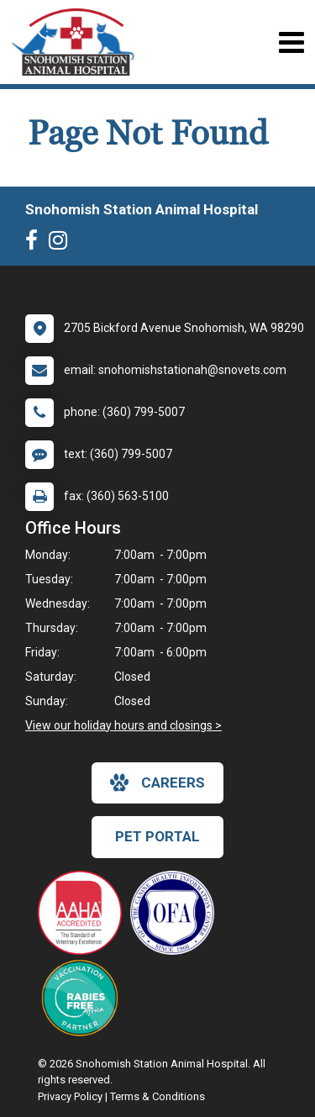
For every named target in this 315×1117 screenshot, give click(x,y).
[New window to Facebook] (35, 243)
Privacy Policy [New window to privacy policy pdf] (70, 1096)
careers (157, 782)
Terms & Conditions (157, 1096)
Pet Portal (157, 836)
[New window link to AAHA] (84, 913)
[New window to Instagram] (62, 243)
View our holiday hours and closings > (123, 725)
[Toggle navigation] (291, 42)
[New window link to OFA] (176, 913)
